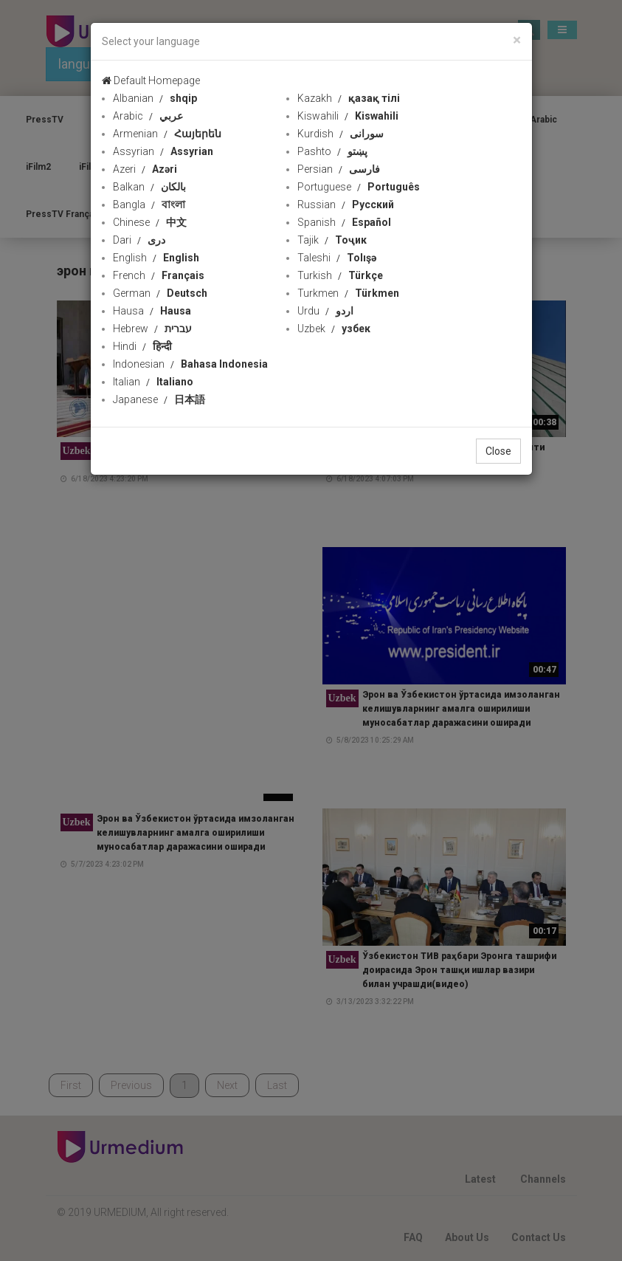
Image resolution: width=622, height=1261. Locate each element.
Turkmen (348, 293)
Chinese (150, 222)
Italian (153, 382)
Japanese (159, 399)
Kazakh (348, 98)
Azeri (145, 169)
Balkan (149, 187)
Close (498, 451)
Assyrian (163, 151)
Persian (338, 169)
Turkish (340, 275)
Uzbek (333, 328)
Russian (345, 204)
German (160, 293)
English (156, 258)
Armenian (167, 134)
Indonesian (190, 364)
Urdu (325, 311)
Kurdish (340, 134)
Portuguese (358, 187)
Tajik (332, 240)
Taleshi (336, 258)
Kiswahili (347, 116)
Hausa (152, 311)
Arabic (148, 116)
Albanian (155, 98)
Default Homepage (151, 80)
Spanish (344, 222)
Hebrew (152, 328)
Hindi (142, 346)
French (158, 275)
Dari (139, 240)
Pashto (332, 151)
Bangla (149, 204)
